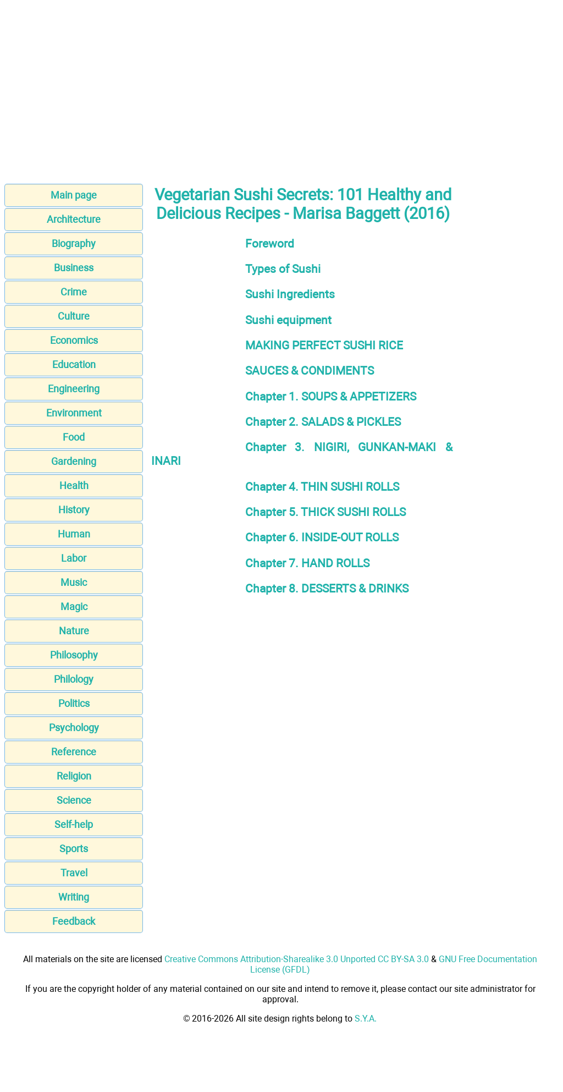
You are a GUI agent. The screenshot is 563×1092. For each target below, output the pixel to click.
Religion (74, 776)
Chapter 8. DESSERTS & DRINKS (327, 588)
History (74, 509)
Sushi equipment (288, 320)
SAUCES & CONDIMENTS (309, 370)
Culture (74, 316)
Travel (73, 873)
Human (74, 534)
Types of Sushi (283, 269)
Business (73, 267)
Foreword (269, 243)
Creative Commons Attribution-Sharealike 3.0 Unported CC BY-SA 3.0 (296, 959)
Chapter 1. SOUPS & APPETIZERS (330, 396)
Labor (73, 558)
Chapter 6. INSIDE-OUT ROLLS (322, 537)
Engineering (74, 388)
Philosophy (74, 655)
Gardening (73, 461)
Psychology (74, 727)
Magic (73, 606)
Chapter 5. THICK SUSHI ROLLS (325, 512)
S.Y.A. (366, 1018)
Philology (73, 679)
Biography (74, 243)
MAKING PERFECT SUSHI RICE (324, 345)
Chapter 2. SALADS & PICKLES (323, 422)
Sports (73, 848)
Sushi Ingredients (290, 294)
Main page (74, 195)
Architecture (74, 219)
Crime (73, 292)
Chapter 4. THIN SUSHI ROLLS (322, 486)
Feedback (73, 921)
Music (73, 582)
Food (74, 437)
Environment (74, 413)
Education (74, 364)
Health (74, 485)
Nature (74, 630)
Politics (74, 703)
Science (74, 800)
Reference (73, 752)
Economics (74, 340)
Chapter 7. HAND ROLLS (307, 563)
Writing (73, 897)
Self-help (73, 824)
